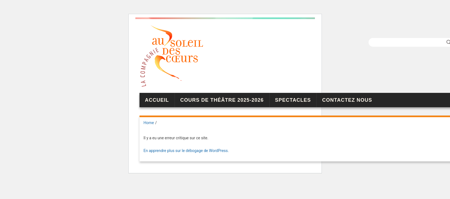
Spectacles (293, 100)
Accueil (157, 100)
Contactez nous (347, 100)
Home (149, 123)
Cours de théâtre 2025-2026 (222, 100)
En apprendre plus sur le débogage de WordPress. (186, 150)
